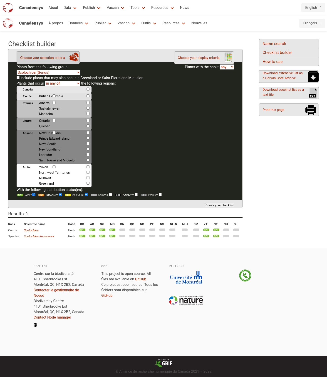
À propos (56, 23)
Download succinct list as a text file (283, 92)
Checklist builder (277, 52)
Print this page (273, 110)
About (53, 7)
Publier (100, 23)
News (184, 7)
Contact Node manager (52, 317)
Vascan (113, 7)
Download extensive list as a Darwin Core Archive (283, 75)
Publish (89, 7)
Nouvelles (199, 23)
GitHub (140, 279)
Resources (159, 7)
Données (76, 23)
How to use (272, 61)
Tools (135, 7)
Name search (274, 43)
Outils (146, 23)
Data (67, 7)
